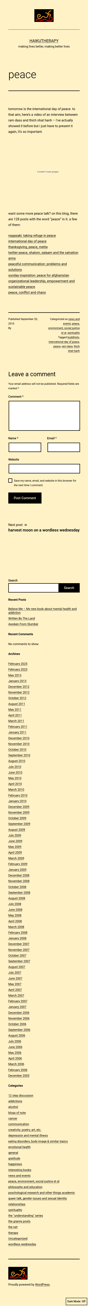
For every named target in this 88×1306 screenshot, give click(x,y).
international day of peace (27, 241)
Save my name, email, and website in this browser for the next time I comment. (45, 483)
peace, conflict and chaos (27, 292)
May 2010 (14, 778)
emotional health (19, 1147)
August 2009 (16, 829)
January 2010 (17, 801)
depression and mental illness (28, 1135)
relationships (16, 1204)
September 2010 (19, 755)
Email (52, 438)
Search (13, 580)
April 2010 (15, 784)
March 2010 (16, 789)
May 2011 (14, 709)
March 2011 (16, 721)
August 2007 (16, 967)
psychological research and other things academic (41, 1192)
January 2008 (17, 938)
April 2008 (15, 921)
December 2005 (18, 1075)
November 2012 (19, 692)
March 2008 (16, 927)
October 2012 (17, 698)
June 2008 (15, 909)
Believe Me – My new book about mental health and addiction (42, 610)
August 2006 (16, 1035)
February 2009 (17, 864)
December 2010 (18, 738)
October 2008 (17, 887)
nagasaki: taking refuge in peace (32, 236)
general (13, 1152)
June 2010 (15, 772)
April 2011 (15, 715)
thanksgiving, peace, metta (28, 247)
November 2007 (19, 950)
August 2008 (16, 898)
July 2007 (14, 972)
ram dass (67, 346)
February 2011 (17, 726)
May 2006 (14, 1052)
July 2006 (14, 1041)
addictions (15, 1101)
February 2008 (17, 932)
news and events (19, 1175)
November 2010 (19, 744)
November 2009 (19, 812)
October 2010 (17, 749)
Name (13, 438)
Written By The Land (21, 618)
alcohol (13, 1107)
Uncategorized (18, 1238)
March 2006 (16, 1064)
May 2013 (14, 675)
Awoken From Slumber (23, 624)
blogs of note (17, 1112)
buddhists (73, 337)
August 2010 (16, 761)
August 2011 (16, 704)
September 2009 (19, 824)
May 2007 (14, 984)
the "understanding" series (25, 1215)
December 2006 (18, 1012)
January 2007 (17, 1007)
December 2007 (18, 944)
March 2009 (16, 858)
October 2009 (17, 818)
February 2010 (17, 795)
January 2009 (17, 869)
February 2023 (17, 669)
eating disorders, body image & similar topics (38, 1141)
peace (57, 346)
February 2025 (17, 663)
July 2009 (14, 835)
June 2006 (15, 1047)
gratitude (14, 1158)
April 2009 (15, 852)
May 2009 (14, 846)
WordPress (42, 1284)
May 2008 (14, 915)
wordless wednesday (22, 1244)
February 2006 (17, 1070)
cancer (12, 1118)
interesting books (19, 1170)
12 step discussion (20, 1095)
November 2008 (19, 881)
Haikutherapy (43, 40)
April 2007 (15, 990)
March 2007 (16, 995)
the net (12, 1227)
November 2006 (19, 1018)
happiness (15, 1164)
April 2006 (15, 1058)
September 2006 (19, 1029)
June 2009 (15, 841)
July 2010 (14, 767)
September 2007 (19, 961)
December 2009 (18, 806)
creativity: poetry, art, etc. (24, 1130)
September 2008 (19, 892)
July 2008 (14, 904)
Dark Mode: (76, 1301)
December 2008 (18, 875)
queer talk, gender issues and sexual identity (37, 1198)
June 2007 (15, 978)
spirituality (73, 332)
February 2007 (17, 1001)
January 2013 (17, 681)
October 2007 (17, 955)
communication (18, 1124)
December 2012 (18, 686)
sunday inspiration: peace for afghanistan (38, 275)
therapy (13, 1233)
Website (13, 459)
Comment (15, 396)
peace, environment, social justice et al (64, 328)
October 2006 (17, 1024)
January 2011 (17, 732)
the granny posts (19, 1221)
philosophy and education (25, 1187)
